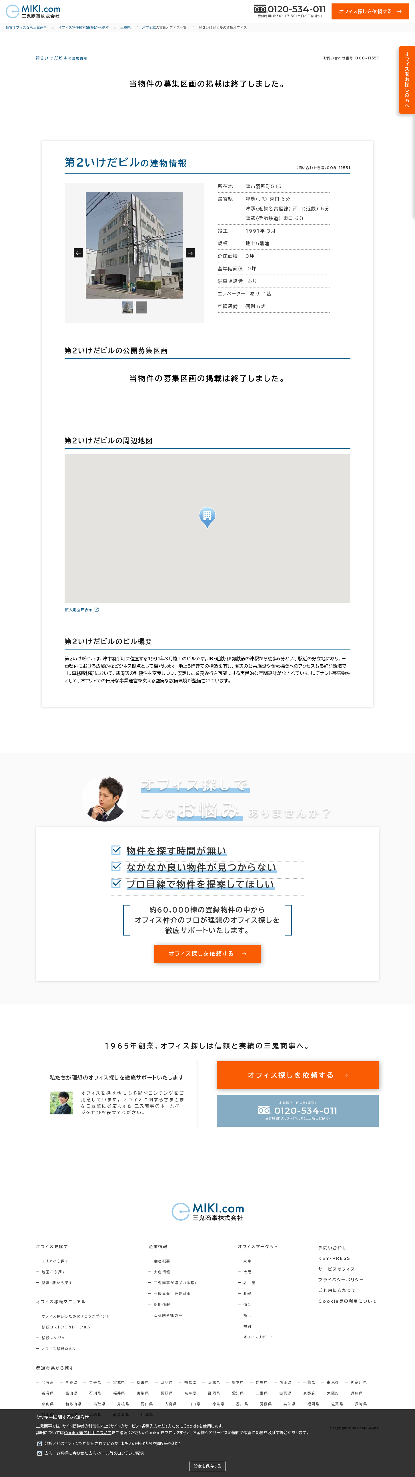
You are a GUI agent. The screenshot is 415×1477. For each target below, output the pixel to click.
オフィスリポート (261, 1347)
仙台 (250, 1314)
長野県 (167, 1403)
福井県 (119, 1403)
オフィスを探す (52, 1257)
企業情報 (159, 1257)
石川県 (95, 1403)
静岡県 (214, 1403)
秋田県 (143, 1392)
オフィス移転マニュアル (61, 1312)
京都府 (309, 1403)
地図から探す (54, 1282)
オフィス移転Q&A (59, 1359)
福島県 (190, 1392)
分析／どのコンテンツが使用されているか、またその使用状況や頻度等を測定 (112, 1444)
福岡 (250, 1336)
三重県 (262, 1403)
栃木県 (238, 1392)
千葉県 (309, 1392)
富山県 (71, 1403)
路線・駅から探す (57, 1293)
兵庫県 (357, 1403)
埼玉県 (286, 1392)
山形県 (167, 1392)
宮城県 (119, 1392)
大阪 (250, 1282)
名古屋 (252, 1293)
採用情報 (163, 1314)
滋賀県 (286, 1403)
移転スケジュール (57, 1348)
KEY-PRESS (336, 1268)
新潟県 (48, 1403)
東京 (250, 1271)
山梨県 (143, 1403)
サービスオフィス (338, 1278)
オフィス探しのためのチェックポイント (76, 1326)
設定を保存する (207, 1466)
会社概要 (163, 1271)
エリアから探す (55, 1271)
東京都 (333, 1392)
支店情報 (163, 1282)
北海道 (48, 1392)
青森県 (71, 1392)
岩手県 (95, 1392)
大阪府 (333, 1403)
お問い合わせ (334, 1257)
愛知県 (238, 1403)
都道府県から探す (55, 1378)
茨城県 (214, 1392)
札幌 (250, 1304)
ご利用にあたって (339, 1299)
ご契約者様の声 (169, 1325)
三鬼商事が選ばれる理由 (178, 1293)
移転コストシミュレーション (66, 1337)
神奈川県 (359, 1392)
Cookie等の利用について (87, 1433)
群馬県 (262, 1392)
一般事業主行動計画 (174, 1304)
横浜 (250, 1325)
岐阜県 (190, 1403)
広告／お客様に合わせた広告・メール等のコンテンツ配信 (94, 1453)
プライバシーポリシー (342, 1289)
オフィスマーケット (260, 1257)
